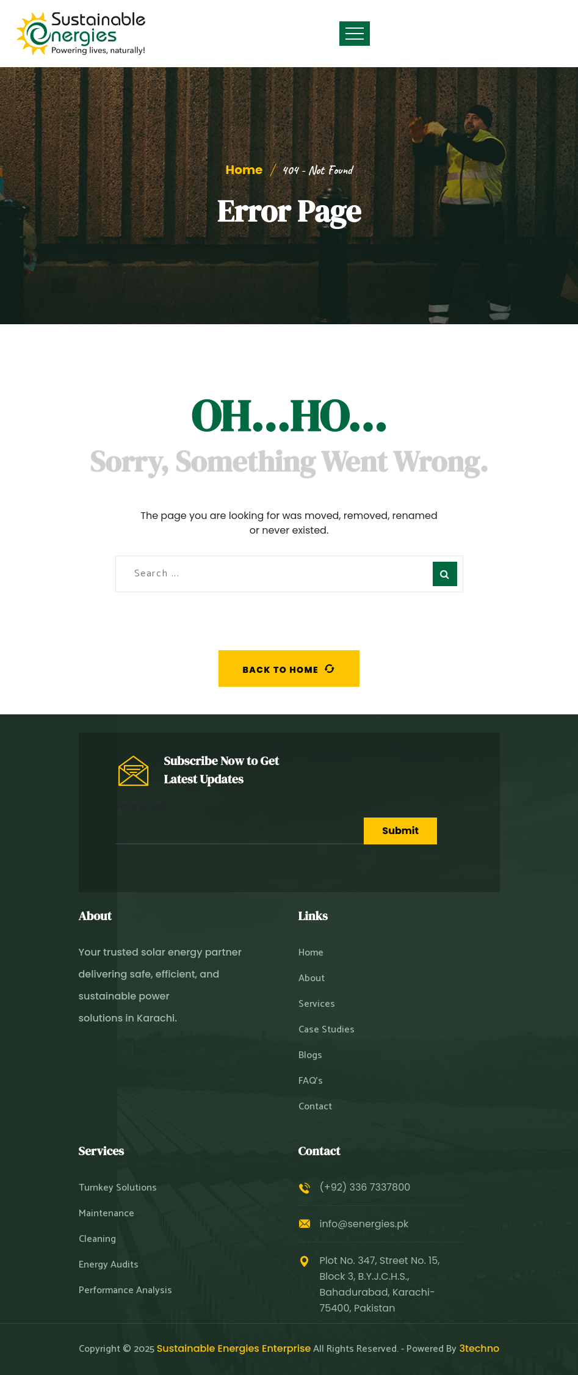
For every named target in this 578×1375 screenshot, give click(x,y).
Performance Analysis (125, 1291)
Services (316, 1004)
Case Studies (326, 1030)
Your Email (239, 821)
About (311, 979)
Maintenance (106, 1214)
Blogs (310, 1056)
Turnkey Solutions (118, 1188)
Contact (315, 1107)
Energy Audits (109, 1265)
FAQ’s (310, 1081)
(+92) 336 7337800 (365, 1187)
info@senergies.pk (364, 1224)
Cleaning (97, 1239)
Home (244, 169)
